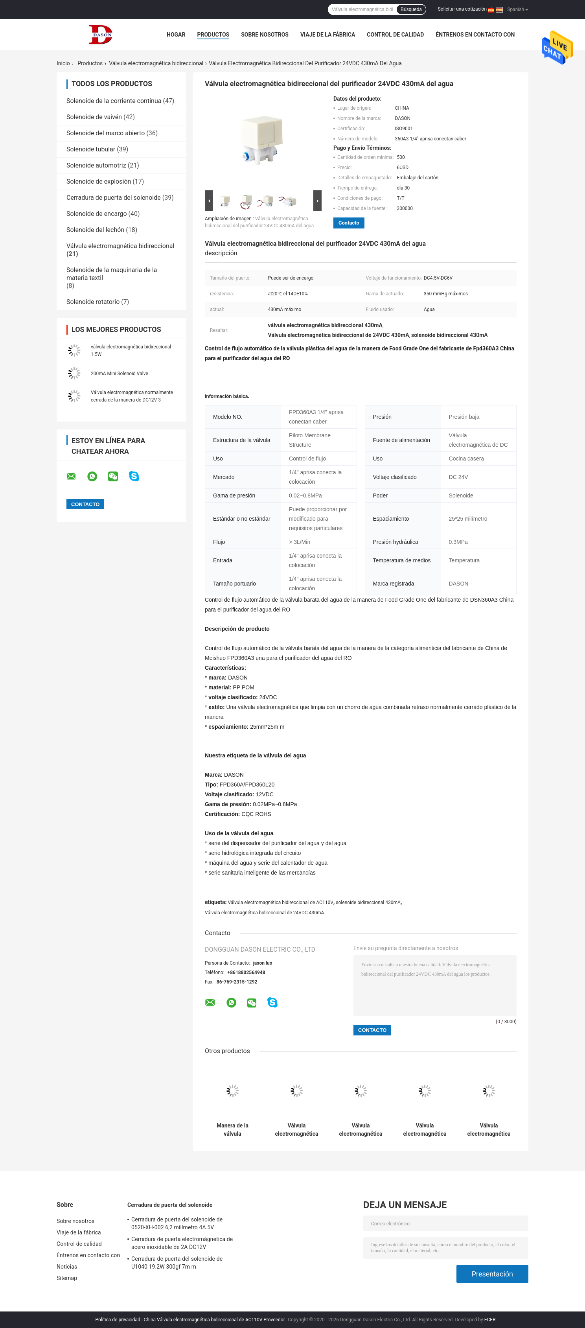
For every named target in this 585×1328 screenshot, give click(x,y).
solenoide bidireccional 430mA (368, 902)
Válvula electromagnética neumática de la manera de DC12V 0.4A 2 (425, 1129)
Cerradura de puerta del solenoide (113, 197)
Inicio (63, 63)
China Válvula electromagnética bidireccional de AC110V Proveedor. (215, 1319)
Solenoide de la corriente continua (113, 101)
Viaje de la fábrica (327, 34)
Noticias (67, 1267)
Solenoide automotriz (96, 165)
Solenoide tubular (90, 149)
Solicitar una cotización (462, 9)
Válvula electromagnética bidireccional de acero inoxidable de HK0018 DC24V (297, 1129)
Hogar (176, 34)
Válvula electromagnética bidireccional (156, 63)
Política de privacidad (117, 1319)
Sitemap (67, 1278)
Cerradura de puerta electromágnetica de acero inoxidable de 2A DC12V (182, 1243)
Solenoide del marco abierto (105, 133)
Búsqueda (411, 9)
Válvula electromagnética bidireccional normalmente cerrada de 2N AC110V (489, 1129)
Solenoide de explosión (98, 181)
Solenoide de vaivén (94, 117)
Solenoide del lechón (95, 230)
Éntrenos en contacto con (475, 34)
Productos (213, 34)
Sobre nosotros (265, 34)
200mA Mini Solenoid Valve (119, 373)
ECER (490, 1319)
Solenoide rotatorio (93, 302)
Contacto (348, 223)
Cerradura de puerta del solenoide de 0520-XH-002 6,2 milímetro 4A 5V (177, 1223)
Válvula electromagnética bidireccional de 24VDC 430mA (264, 912)
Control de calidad (395, 34)
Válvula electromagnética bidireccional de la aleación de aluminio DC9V (360, 1129)
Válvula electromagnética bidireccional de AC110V (280, 902)
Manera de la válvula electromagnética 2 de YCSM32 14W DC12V (233, 1129)
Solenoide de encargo (96, 213)
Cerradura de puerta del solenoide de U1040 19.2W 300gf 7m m (177, 1263)
